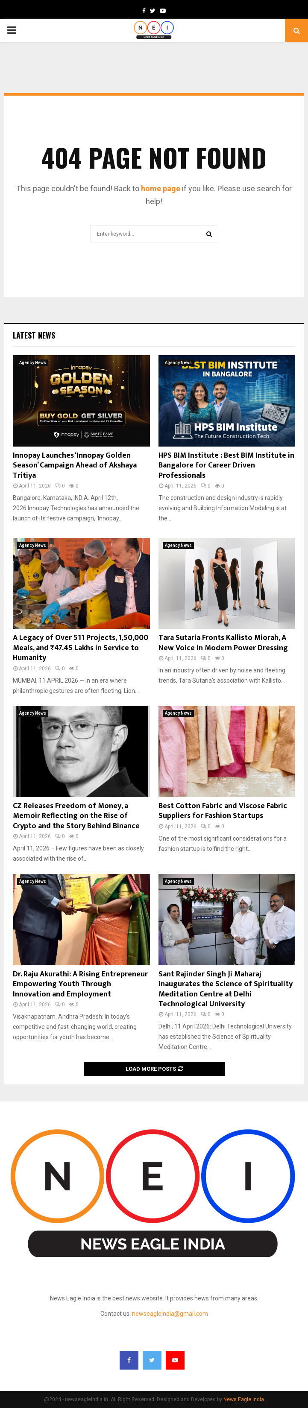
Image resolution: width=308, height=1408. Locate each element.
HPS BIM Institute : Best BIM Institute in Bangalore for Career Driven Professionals (226, 465)
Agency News (32, 362)
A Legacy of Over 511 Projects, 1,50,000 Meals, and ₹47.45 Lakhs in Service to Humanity (80, 647)
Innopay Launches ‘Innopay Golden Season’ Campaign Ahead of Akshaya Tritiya (75, 465)
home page (160, 188)
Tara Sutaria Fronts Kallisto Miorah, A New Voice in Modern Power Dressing (223, 642)
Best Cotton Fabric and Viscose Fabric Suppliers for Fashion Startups (222, 811)
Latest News (34, 335)
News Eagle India (243, 1399)
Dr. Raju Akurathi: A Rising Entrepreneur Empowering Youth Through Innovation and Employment (80, 984)
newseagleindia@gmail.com (170, 1313)
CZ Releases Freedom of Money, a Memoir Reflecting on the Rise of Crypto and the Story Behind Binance (76, 816)
